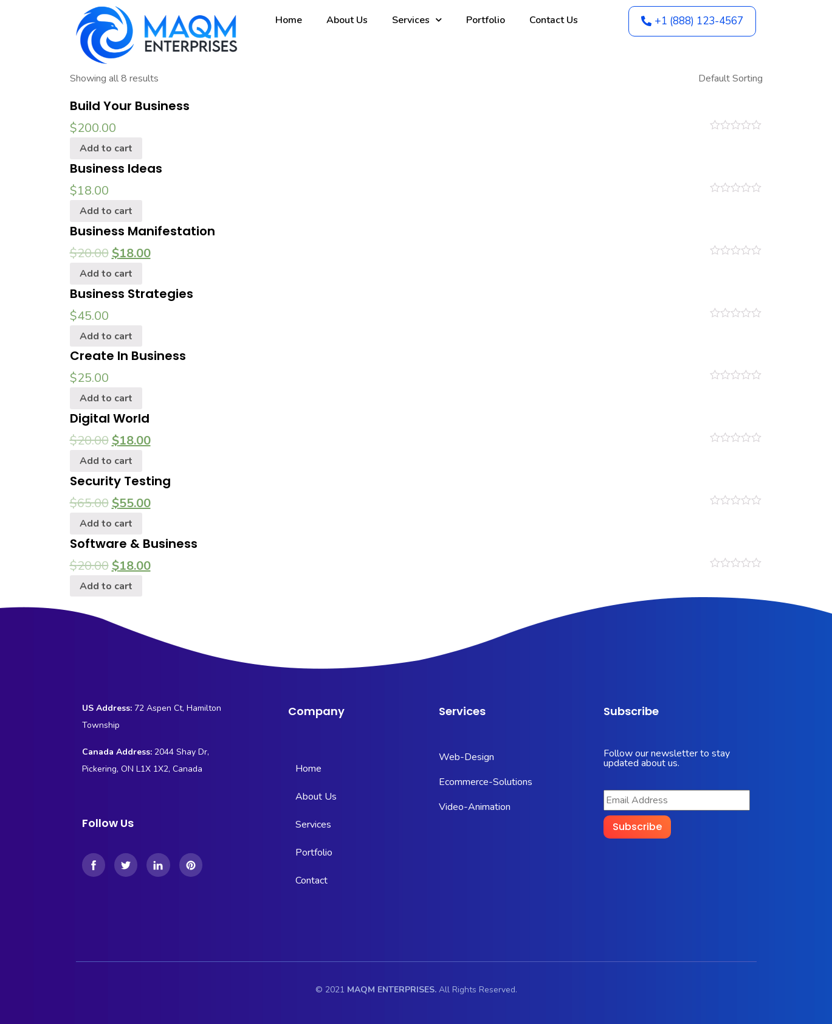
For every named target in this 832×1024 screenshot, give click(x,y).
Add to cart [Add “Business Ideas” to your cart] (106, 211)
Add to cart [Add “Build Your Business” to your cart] (106, 148)
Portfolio (485, 20)
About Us (347, 20)
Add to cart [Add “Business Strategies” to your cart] (106, 336)
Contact (311, 880)
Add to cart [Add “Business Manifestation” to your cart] (106, 273)
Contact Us (553, 20)
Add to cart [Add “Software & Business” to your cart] (106, 586)
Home (288, 20)
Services (417, 19)
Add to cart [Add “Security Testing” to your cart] (106, 523)
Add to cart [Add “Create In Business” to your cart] (106, 398)
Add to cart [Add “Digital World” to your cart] (106, 461)
